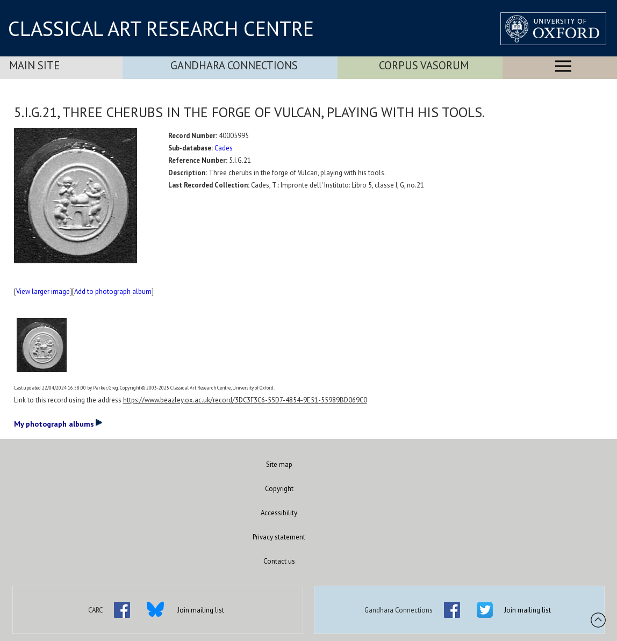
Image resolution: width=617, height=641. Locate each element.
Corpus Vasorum (424, 65)
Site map (279, 464)
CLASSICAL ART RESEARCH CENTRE (161, 28)
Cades (223, 148)
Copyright (279, 488)
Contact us (279, 561)
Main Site (34, 65)
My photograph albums (58, 423)
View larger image (43, 291)
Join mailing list (200, 610)
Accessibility (279, 512)
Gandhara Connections (234, 65)
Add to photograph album (113, 291)
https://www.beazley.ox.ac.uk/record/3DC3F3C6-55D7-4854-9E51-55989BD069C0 (245, 400)
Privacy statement (279, 537)
